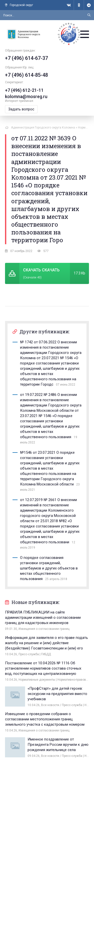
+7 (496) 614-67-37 (26, 58)
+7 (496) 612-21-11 (24, 90)
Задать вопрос (21, 109)
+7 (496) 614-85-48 (26, 75)
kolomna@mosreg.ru (26, 96)
